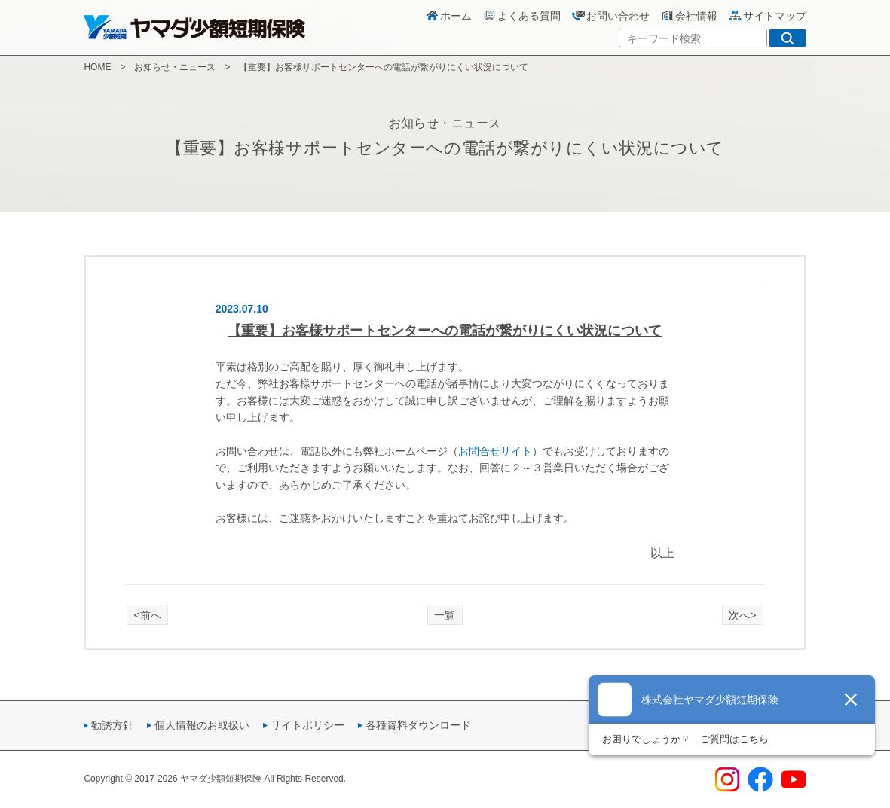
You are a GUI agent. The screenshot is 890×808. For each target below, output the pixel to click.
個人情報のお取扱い (201, 725)
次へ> (742, 615)
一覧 (444, 615)
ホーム (448, 16)
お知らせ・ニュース (175, 67)
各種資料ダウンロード (418, 725)
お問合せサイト (495, 451)
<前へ (147, 615)
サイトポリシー (307, 725)
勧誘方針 (112, 725)
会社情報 (688, 16)
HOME (97, 67)
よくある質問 (521, 16)
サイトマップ (767, 16)
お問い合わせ (610, 16)
